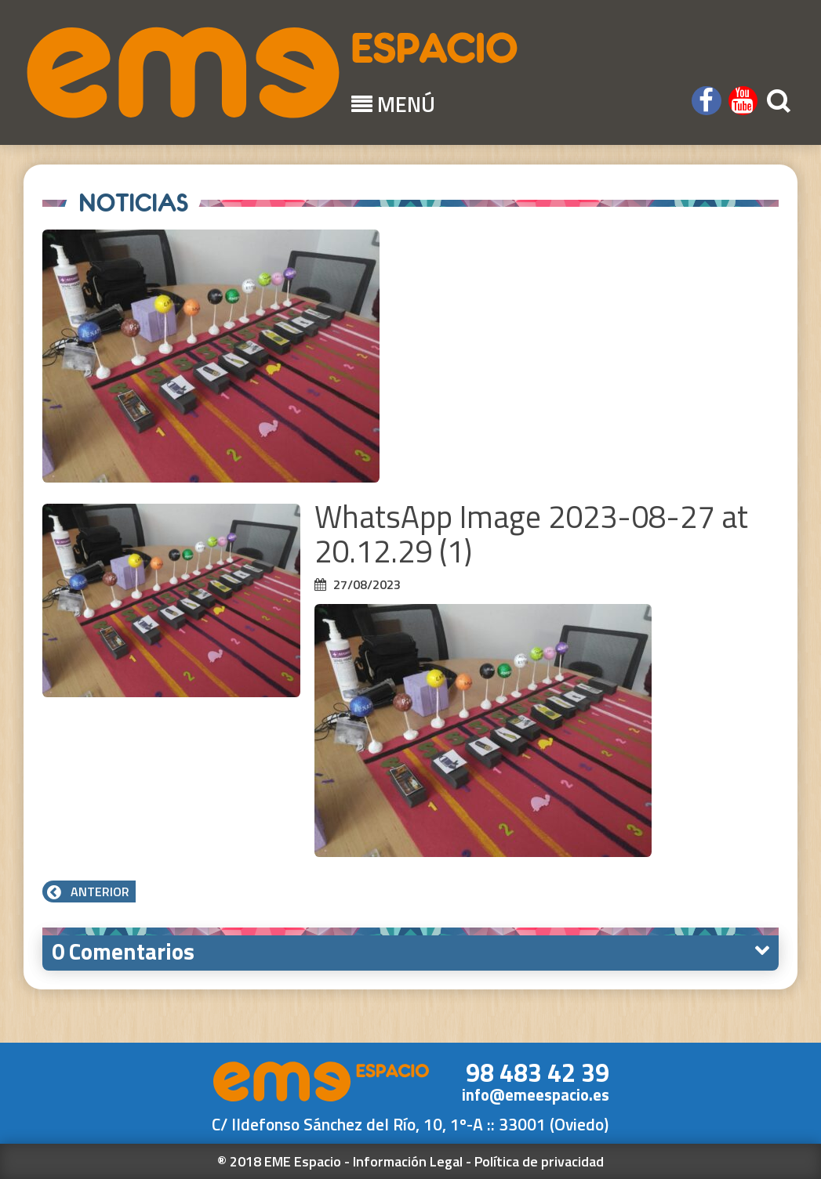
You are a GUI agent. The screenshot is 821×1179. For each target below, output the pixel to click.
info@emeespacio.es (535, 1095)
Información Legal (408, 1161)
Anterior (89, 891)
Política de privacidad (539, 1161)
